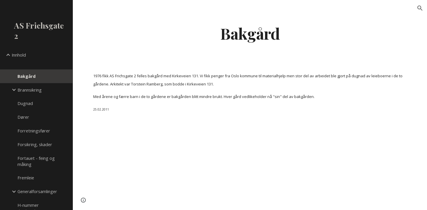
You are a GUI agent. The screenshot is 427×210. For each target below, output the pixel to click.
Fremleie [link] (25, 178)
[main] (250, 33)
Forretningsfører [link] (33, 131)
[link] (42, 65)
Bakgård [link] (26, 76)
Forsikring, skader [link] (34, 144)
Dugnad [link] (25, 103)
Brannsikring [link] (29, 90)
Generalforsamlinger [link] (37, 191)
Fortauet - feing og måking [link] (36, 161)
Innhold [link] (19, 55)
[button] (420, 8)
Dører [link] (23, 117)
